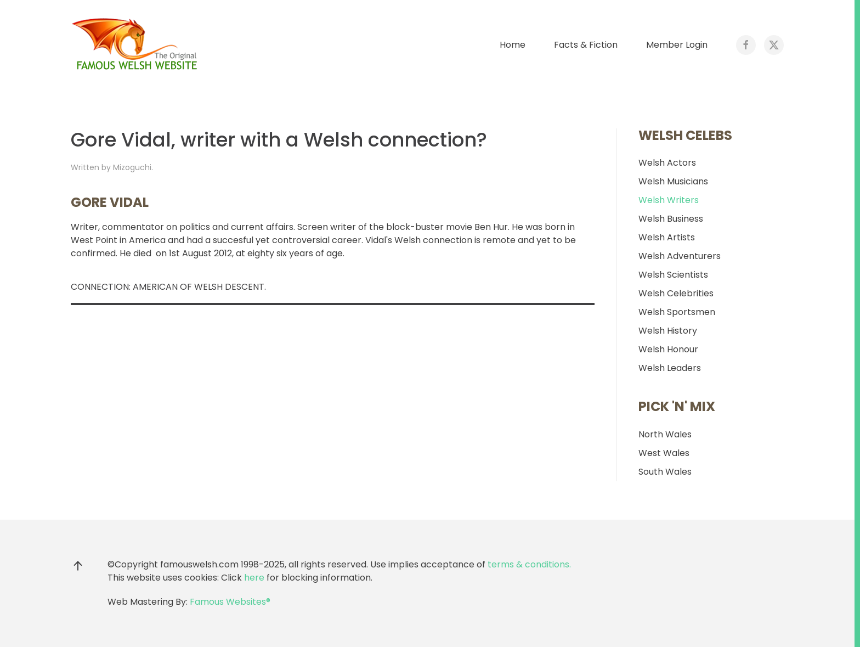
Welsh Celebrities (676, 293)
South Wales (665, 471)
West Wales (663, 453)
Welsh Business (670, 218)
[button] (78, 565)
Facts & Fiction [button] (586, 44)
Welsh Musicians (673, 181)
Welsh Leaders (669, 368)
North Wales (665, 434)
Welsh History (667, 330)
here (254, 577)
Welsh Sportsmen (676, 312)
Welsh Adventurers (679, 256)
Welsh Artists (666, 237)
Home (512, 44)
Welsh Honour (668, 349)
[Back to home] (136, 45)
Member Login (677, 44)
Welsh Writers (668, 200)
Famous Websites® (230, 601)
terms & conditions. (529, 564)
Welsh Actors (667, 162)
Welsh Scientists (673, 274)
